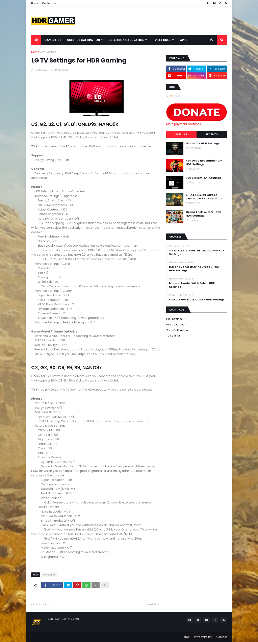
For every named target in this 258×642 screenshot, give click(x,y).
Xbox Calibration (177, 330)
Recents (211, 134)
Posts (175, 96)
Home (34, 3)
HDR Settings (174, 319)
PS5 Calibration (176, 324)
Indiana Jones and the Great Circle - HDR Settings (195, 268)
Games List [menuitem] (52, 40)
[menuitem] (36, 40)
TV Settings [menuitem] (162, 40)
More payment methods (183, 124)
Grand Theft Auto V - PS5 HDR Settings (203, 214)
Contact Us (49, 3)
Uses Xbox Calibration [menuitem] (126, 40)
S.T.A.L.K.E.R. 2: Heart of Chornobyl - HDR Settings (204, 196)
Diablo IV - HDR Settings (203, 143)
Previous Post (42, 604)
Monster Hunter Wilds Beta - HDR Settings (192, 285)
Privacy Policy (203, 637)
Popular (181, 134)
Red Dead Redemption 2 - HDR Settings (204, 162)
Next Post (153, 604)
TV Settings (49, 52)
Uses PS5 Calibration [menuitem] (83, 40)
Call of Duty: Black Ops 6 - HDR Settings (196, 299)
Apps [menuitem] (183, 40)
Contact (221, 637)
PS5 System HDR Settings (203, 178)
